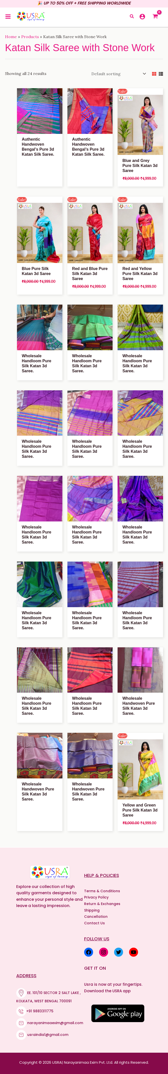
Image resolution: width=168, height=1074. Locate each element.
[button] (132, 17)
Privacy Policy (96, 896)
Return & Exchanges (102, 903)
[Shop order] (117, 73)
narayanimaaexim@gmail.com (55, 1022)
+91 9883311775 (39, 1010)
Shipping (92, 909)
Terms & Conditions (102, 890)
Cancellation (96, 915)
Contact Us (94, 922)
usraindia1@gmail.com (47, 1033)
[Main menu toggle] (8, 17)
